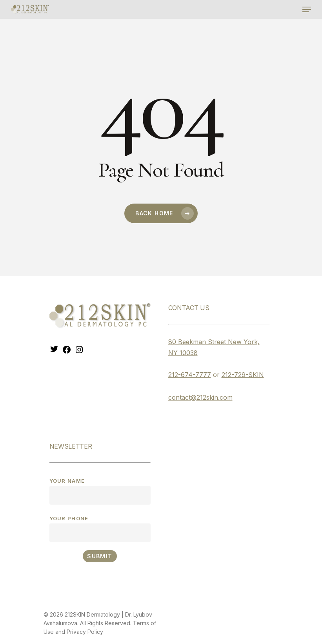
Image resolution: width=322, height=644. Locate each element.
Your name (100, 491)
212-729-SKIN (243, 375)
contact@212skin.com (200, 397)
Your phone (100, 528)
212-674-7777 (189, 375)
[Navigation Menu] (306, 9)
